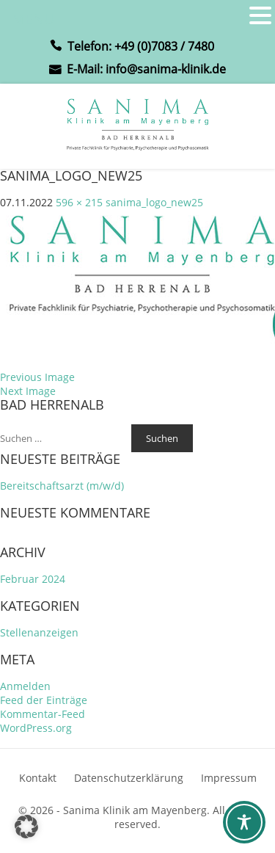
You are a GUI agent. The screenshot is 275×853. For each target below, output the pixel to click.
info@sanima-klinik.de (166, 69)
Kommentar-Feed (42, 714)
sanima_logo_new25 (154, 202)
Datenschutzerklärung (128, 778)
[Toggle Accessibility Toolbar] (244, 822)
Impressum (229, 778)
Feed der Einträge (43, 700)
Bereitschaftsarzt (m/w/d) (62, 486)
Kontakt (37, 778)
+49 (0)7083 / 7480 (164, 46)
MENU (33, 19)
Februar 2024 (32, 579)
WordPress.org (36, 728)
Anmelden (25, 686)
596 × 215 (79, 202)
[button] (26, 826)
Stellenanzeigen (39, 632)
